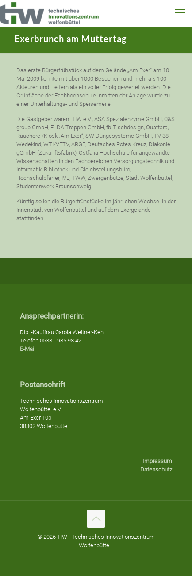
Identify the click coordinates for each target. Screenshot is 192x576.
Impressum (157, 461)
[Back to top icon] (96, 519)
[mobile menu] (180, 13)
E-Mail (27, 349)
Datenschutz (156, 469)
